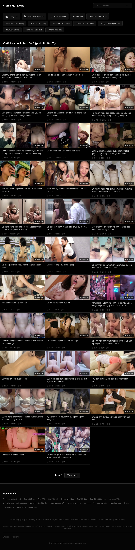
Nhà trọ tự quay (74, 503)
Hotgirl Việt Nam (67, 499)
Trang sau (72, 475)
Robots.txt (15, 537)
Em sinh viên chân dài (38, 503)
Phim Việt (41, 499)
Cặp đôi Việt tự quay (98, 499)
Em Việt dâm (82, 499)
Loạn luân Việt (8, 507)
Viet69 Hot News (13, 5)
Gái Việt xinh (53, 499)
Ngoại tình (32, 507)
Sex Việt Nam (29, 499)
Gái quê (127, 503)
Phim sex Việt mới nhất (12, 499)
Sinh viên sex (8, 503)
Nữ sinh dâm (21, 503)
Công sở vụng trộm (57, 503)
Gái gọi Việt (102, 503)
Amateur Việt (114, 499)
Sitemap (6, 537)
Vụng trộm (21, 507)
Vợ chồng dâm (115, 503)
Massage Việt (89, 503)
